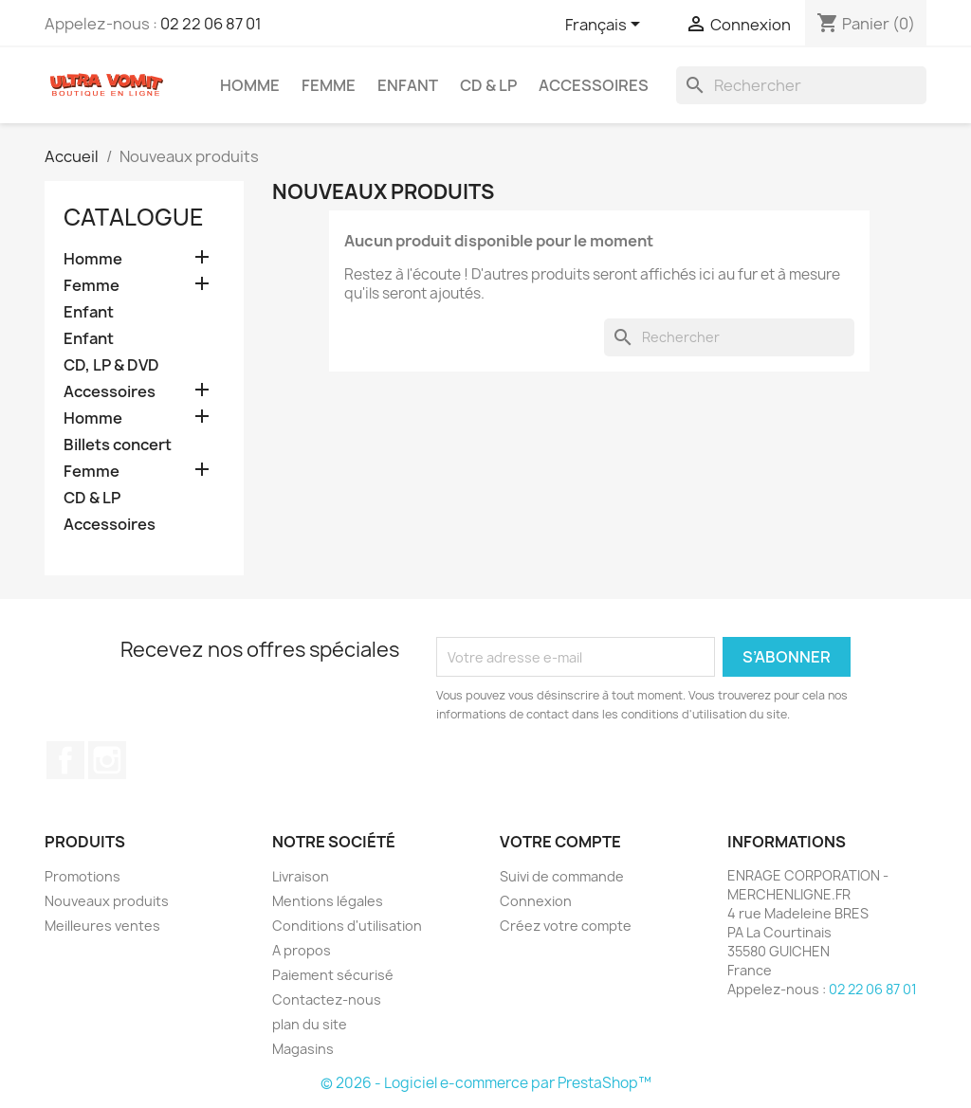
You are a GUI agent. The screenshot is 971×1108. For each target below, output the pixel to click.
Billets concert (118, 445)
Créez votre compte (566, 926)
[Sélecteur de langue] (606, 25)
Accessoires (594, 85)
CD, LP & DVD (111, 365)
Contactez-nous (326, 999)
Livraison (300, 876)
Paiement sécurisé (333, 975)
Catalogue (134, 217)
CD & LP (488, 85)
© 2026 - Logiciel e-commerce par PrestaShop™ (486, 1083)
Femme (329, 85)
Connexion (536, 901)
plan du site (309, 1024)
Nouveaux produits (107, 901)
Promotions (82, 876)
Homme (250, 85)
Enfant (407, 85)
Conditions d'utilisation (347, 926)
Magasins (303, 1049)
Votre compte (560, 841)
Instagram (107, 760)
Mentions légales (327, 901)
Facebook (65, 760)
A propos (301, 950)
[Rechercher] (801, 85)
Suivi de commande (562, 876)
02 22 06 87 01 (211, 23)
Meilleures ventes (102, 926)
